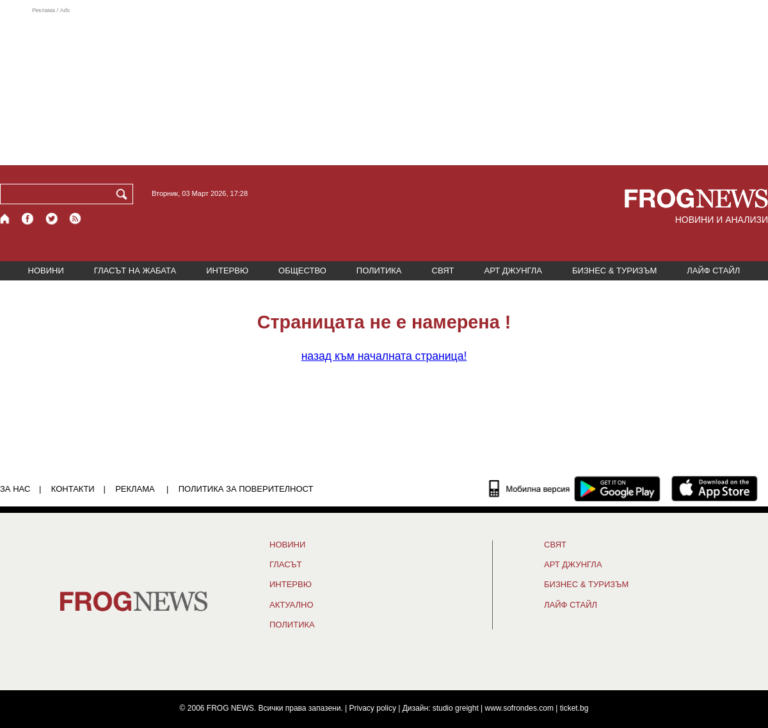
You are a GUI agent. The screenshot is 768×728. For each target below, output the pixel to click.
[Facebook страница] (28, 219)
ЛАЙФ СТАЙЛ (713, 270)
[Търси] (124, 194)
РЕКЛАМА (135, 489)
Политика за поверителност (246, 489)
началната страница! (384, 356)
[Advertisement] (384, 86)
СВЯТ (443, 270)
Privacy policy (372, 708)
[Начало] (5, 219)
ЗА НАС (15, 489)
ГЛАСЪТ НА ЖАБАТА (135, 270)
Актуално (291, 605)
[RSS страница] (75, 219)
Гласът (285, 564)
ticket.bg (574, 708)
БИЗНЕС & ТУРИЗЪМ (614, 270)
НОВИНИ (46, 270)
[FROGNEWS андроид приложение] (617, 488)
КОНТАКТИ (73, 489)
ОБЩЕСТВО (302, 270)
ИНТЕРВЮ (227, 270)
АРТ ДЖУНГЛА (513, 270)
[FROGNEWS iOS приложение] (714, 488)
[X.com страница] (51, 219)
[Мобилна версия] (529, 488)
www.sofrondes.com (519, 708)
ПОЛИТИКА (379, 270)
